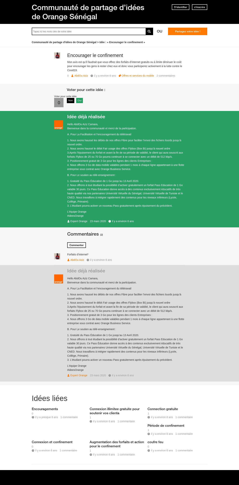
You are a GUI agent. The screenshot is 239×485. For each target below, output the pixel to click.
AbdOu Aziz (81, 75)
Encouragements (45, 409)
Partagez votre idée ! (187, 31)
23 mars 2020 (98, 221)
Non (70, 100)
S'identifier (180, 7)
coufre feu (155, 442)
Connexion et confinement (52, 442)
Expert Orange (78, 221)
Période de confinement (166, 425)
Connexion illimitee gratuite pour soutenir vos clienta (114, 411)
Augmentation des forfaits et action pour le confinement (117, 444)
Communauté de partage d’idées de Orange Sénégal (88, 12)
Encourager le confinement (95, 55)
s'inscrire (199, 7)
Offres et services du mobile (138, 75)
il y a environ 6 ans (123, 221)
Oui (79, 100)
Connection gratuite (163, 409)
